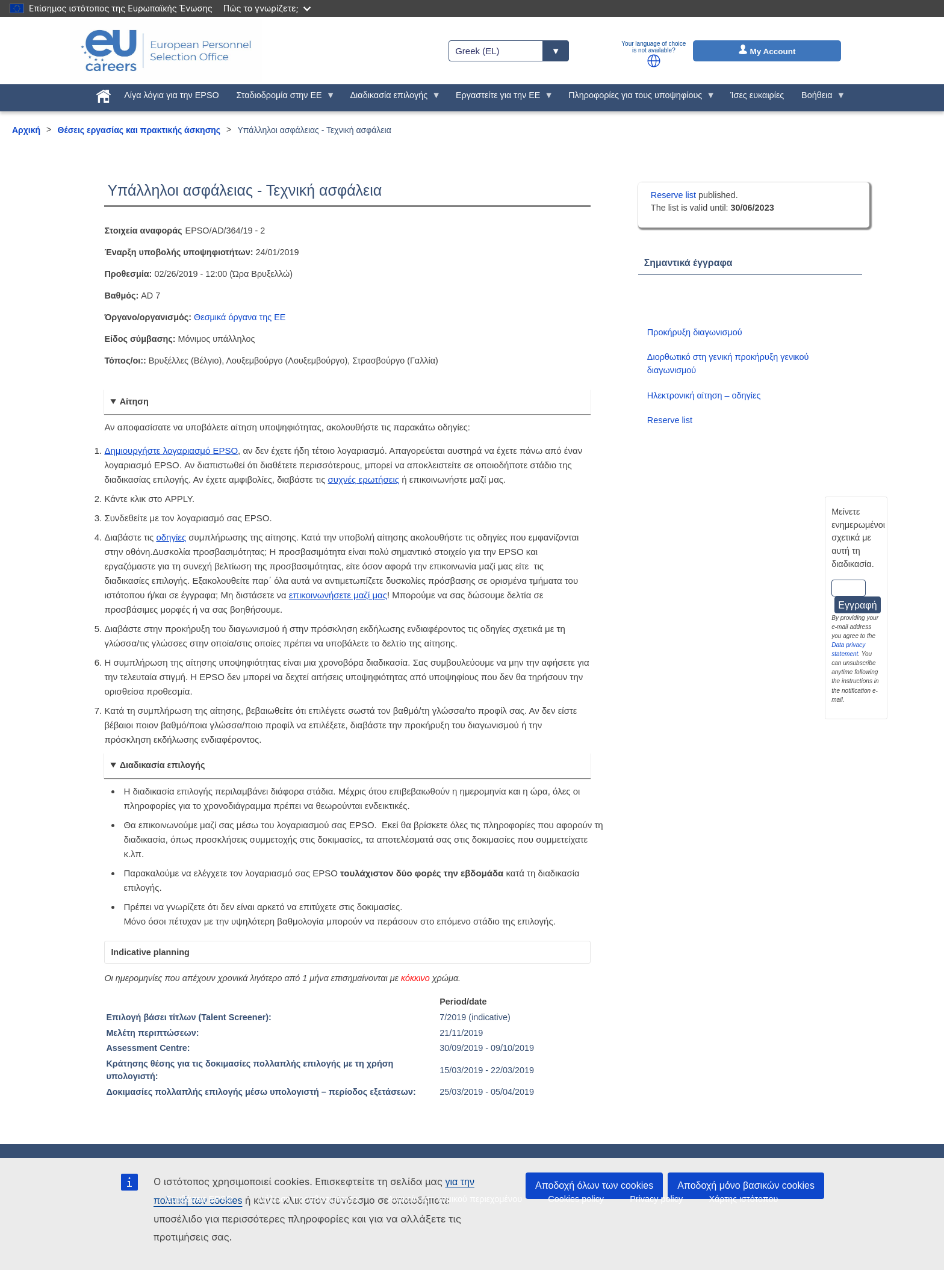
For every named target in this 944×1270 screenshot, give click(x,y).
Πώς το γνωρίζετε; (267, 8)
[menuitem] (104, 94)
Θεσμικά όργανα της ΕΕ (239, 317)
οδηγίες (171, 537)
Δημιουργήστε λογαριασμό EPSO (171, 450)
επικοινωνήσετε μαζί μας (338, 595)
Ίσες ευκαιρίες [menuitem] (757, 95)
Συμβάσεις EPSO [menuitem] (199, 1199)
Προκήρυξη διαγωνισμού (694, 332)
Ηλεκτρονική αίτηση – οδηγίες (704, 395)
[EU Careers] (166, 50)
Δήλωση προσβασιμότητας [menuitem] (310, 1199)
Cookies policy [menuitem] (576, 1199)
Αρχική (26, 130)
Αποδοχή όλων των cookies (594, 1185)
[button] (654, 61)
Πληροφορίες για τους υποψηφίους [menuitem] (637, 98)
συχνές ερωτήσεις (363, 479)
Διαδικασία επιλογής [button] (162, 765)
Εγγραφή (857, 605)
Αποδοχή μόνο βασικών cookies (746, 1185)
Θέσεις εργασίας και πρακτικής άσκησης (139, 130)
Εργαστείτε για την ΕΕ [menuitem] (500, 98)
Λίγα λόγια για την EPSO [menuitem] (171, 95)
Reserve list (674, 195)
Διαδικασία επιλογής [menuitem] (391, 98)
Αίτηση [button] (134, 401)
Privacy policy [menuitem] (656, 1199)
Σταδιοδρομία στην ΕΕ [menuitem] (281, 98)
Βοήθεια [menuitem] (819, 98)
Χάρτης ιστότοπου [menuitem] (743, 1199)
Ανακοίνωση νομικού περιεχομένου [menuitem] (455, 1199)
